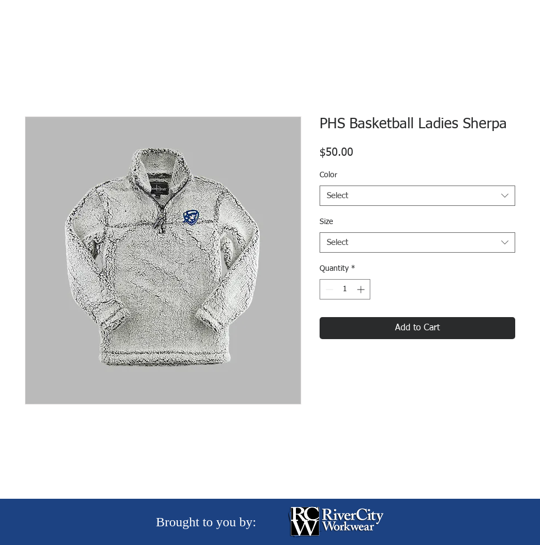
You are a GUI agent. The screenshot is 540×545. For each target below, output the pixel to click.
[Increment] (362, 289)
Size (326, 222)
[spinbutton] (345, 289)
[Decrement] (328, 289)
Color (328, 175)
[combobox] (417, 196)
